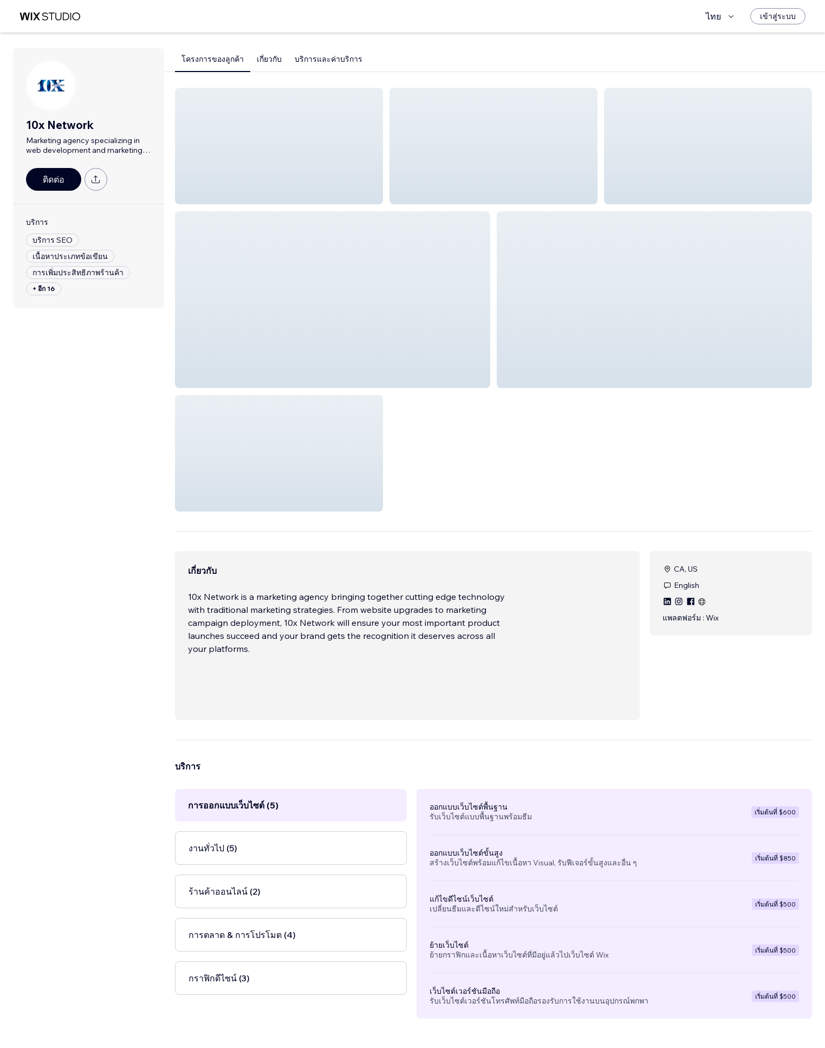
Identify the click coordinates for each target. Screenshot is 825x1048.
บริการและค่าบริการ (328, 59)
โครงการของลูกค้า (212, 59)
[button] (279, 146)
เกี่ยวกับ (269, 59)
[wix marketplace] (50, 16)
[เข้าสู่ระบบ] (777, 16)
